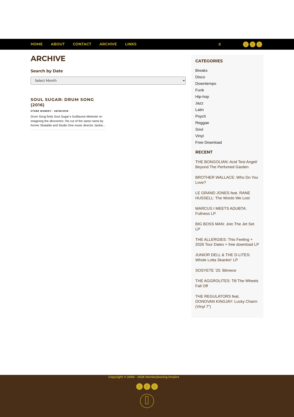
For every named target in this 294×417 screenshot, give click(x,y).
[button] (219, 44)
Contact (82, 44)
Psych (200, 116)
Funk (199, 90)
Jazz (199, 103)
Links (131, 44)
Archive (108, 44)
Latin (199, 110)
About (58, 44)
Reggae (202, 123)
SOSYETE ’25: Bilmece (215, 270)
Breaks (201, 70)
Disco (200, 77)
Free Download (208, 142)
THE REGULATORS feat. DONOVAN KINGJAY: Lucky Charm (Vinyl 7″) (226, 301)
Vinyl (199, 136)
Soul (199, 129)
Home (37, 44)
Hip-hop (202, 96)
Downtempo (205, 83)
